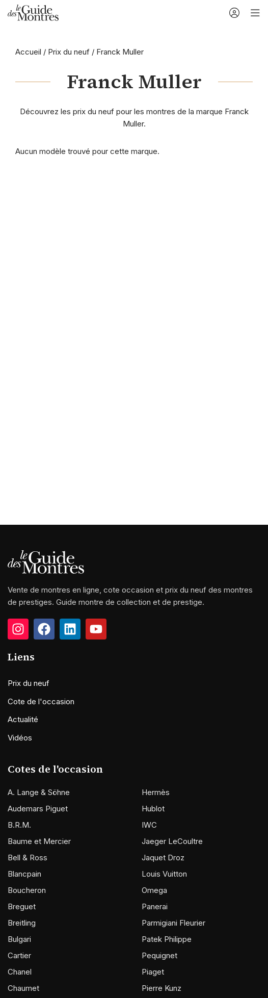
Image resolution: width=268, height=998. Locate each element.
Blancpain (24, 874)
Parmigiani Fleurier (173, 923)
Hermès (156, 792)
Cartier (19, 955)
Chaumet (23, 988)
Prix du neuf (69, 52)
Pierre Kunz (161, 988)
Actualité (23, 719)
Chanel (20, 972)
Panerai (155, 906)
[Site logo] (33, 12)
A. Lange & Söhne (39, 792)
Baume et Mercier (39, 841)
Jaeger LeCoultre (172, 841)
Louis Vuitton (164, 874)
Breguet (22, 906)
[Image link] (46, 561)
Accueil (28, 52)
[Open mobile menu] (255, 13)
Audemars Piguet (38, 808)
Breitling (22, 923)
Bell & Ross (27, 857)
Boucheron (27, 890)
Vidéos (20, 738)
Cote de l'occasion (41, 701)
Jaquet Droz (163, 857)
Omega (154, 890)
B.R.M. (19, 825)
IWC (149, 825)
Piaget (153, 972)
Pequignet (159, 955)
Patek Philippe (167, 939)
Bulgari (19, 939)
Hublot (153, 808)
